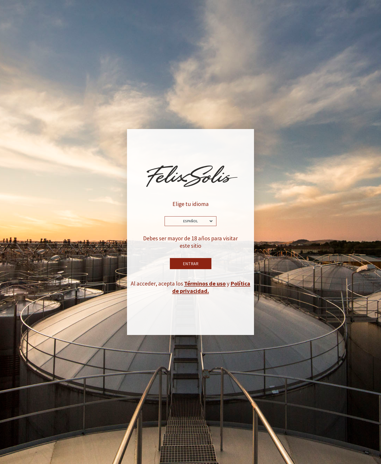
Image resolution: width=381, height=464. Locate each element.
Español (190, 221)
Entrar (190, 263)
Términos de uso (205, 283)
